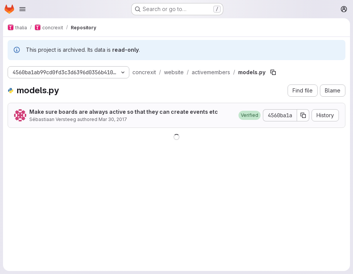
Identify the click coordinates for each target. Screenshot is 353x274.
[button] (250, 115)
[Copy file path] (273, 72)
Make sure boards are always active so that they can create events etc (123, 111)
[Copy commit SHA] (303, 115)
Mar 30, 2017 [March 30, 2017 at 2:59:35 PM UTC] (113, 119)
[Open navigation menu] (22, 9)
